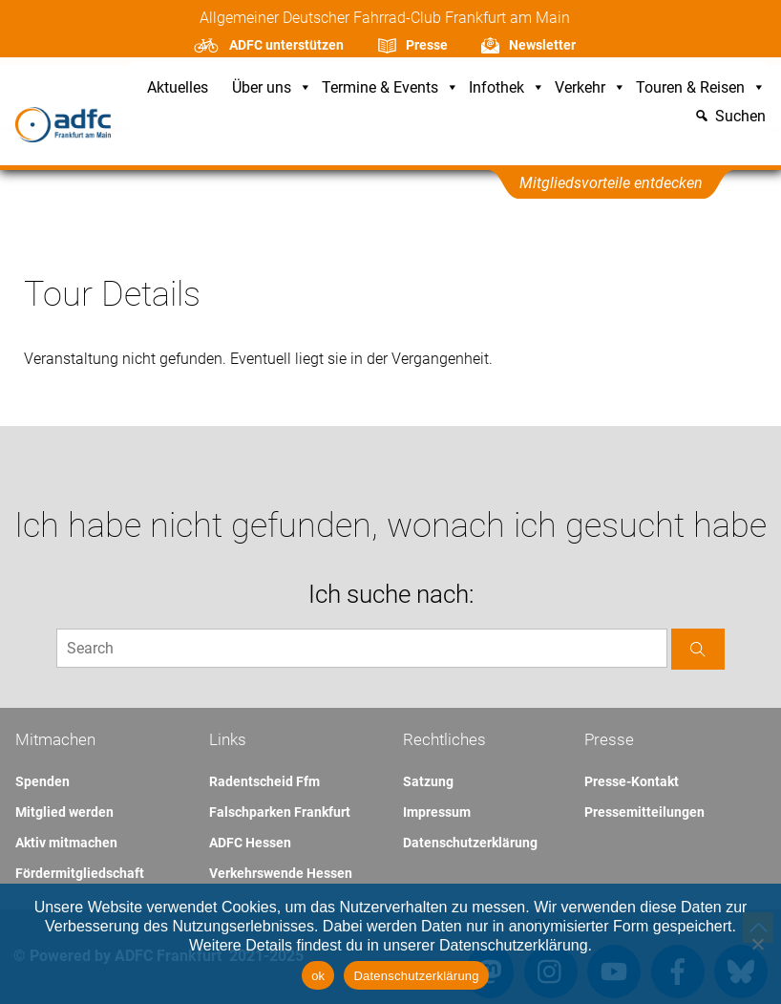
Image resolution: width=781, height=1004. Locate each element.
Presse (427, 45)
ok (318, 976)
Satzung (428, 781)
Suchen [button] (740, 117)
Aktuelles (177, 88)
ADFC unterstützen (286, 45)
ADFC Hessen (250, 842)
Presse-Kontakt (631, 781)
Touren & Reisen (701, 88)
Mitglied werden (64, 812)
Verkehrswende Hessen (280, 873)
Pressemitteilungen (644, 812)
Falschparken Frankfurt (279, 812)
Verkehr (590, 88)
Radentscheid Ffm (264, 781)
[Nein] (757, 943)
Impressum (437, 812)
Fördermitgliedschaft (79, 873)
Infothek (507, 88)
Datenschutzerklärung (470, 842)
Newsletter (542, 45)
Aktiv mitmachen (66, 842)
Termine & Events (390, 88)
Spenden (42, 781)
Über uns (272, 88)
